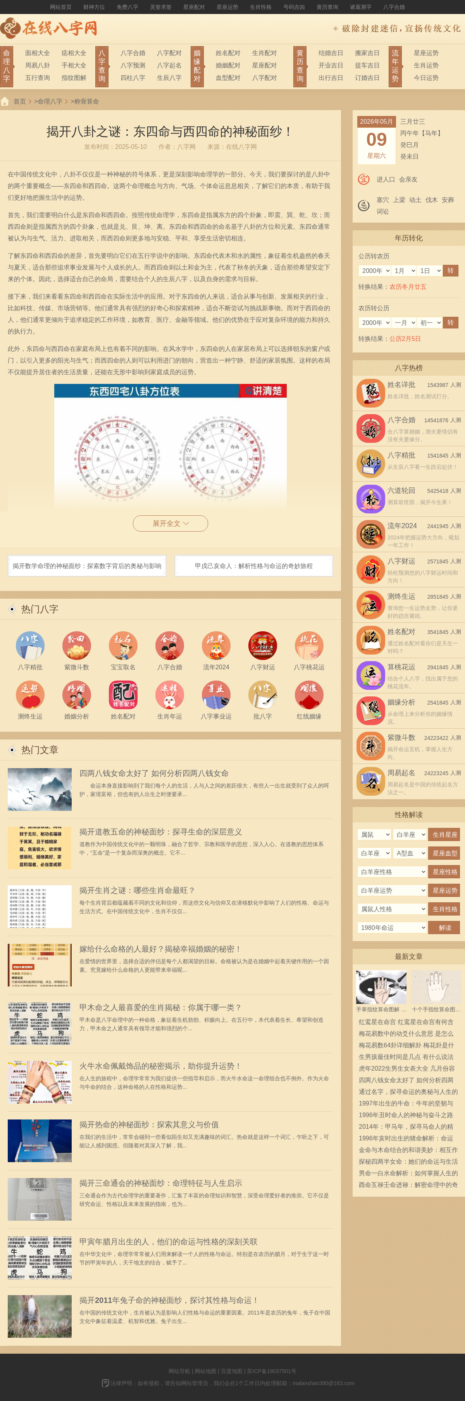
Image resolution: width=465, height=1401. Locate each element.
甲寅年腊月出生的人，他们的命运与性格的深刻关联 (168, 1241)
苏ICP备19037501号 (271, 1371)
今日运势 (426, 77)
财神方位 (94, 7)
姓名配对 (228, 53)
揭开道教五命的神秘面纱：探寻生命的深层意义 (160, 831)
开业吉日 (331, 65)
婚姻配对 (228, 65)
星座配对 (194, 7)
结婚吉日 (331, 53)
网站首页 (61, 7)
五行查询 (37, 77)
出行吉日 (331, 77)
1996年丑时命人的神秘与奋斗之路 (406, 1115)
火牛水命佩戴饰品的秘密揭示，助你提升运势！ (160, 1066)
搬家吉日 (367, 53)
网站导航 (179, 1371)
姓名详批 (401, 385)
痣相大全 (74, 53)
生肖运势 (426, 65)
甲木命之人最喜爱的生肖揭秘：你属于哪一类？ (160, 1007)
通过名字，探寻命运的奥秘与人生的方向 (408, 1093)
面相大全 (37, 53)
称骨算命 (86, 101)
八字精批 (401, 455)
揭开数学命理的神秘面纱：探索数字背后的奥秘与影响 (87, 566)
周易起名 (401, 773)
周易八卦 (37, 65)
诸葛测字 (361, 7)
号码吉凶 (294, 7)
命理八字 (50, 101)
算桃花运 (401, 667)
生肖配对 (264, 53)
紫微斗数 (401, 737)
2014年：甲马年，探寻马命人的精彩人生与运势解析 (406, 1128)
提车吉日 (367, 65)
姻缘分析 (401, 702)
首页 (20, 101)
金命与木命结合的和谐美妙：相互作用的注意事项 (408, 1151)
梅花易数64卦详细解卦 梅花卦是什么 (406, 1046)
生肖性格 (261, 7)
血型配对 (228, 77)
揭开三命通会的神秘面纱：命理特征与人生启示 (160, 1183)
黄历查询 (327, 7)
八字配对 (169, 53)
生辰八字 (169, 77)
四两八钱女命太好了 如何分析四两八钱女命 (154, 773)
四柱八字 (133, 77)
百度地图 (232, 1371)
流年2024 (402, 526)
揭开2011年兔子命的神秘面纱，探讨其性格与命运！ (169, 1300)
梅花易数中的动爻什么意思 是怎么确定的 (406, 1035)
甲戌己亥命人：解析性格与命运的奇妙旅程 (254, 566)
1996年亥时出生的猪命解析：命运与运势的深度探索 (406, 1139)
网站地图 (205, 1371)
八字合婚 (394, 7)
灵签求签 (161, 7)
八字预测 (133, 65)
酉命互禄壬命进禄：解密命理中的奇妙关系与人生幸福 (408, 1186)
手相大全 (74, 65)
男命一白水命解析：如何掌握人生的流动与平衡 (408, 1174)
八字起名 (169, 65)
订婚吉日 (367, 77)
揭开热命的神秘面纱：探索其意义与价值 (149, 1124)
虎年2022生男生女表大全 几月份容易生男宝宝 (407, 1070)
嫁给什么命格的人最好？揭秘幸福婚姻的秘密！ (160, 949)
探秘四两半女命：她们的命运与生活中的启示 (408, 1163)
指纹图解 (74, 77)
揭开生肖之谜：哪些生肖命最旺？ (137, 890)
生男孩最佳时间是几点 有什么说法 (406, 1057)
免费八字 (127, 7)
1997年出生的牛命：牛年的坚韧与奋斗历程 (406, 1104)
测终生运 (401, 596)
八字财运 (401, 561)
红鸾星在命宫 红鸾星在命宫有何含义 (406, 1023)
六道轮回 (401, 490)
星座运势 (227, 7)
